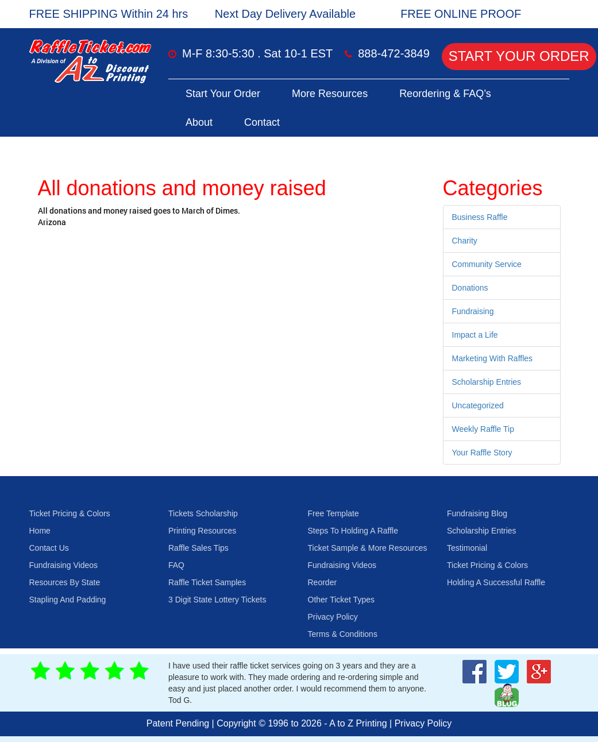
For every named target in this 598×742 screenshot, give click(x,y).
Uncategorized (478, 405)
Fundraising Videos (63, 565)
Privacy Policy (333, 616)
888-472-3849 (394, 53)
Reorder (322, 582)
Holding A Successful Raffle (496, 582)
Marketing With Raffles (492, 358)
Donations (470, 287)
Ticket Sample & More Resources (367, 547)
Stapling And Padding (67, 599)
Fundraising (473, 311)
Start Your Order (519, 56)
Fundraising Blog (477, 513)
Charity (464, 240)
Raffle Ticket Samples (207, 582)
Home (40, 530)
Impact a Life (475, 334)
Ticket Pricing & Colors (69, 513)
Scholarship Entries (487, 382)
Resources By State (65, 582)
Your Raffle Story (482, 452)
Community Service (487, 264)
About (199, 122)
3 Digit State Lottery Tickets (217, 599)
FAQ (176, 565)
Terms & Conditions (342, 634)
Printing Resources (202, 530)
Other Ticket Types (341, 599)
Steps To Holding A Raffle (353, 530)
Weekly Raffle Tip (483, 429)
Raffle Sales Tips (198, 547)
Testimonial (467, 547)
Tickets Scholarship (203, 513)
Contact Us (49, 547)
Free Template (333, 513)
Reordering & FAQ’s (445, 93)
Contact (262, 122)
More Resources (330, 93)
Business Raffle (480, 217)
